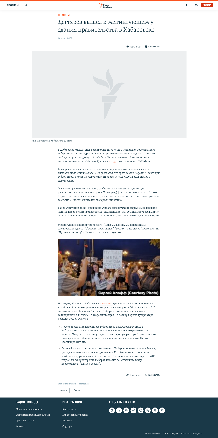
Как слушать (69, 409)
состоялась (106, 303)
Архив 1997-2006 (25, 420)
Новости (64, 15)
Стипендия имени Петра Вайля (33, 415)
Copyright (67, 426)
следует (114, 161)
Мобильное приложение (29, 409)
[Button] (133, 47)
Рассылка (67, 420)
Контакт (20, 426)
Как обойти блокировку (75, 415)
